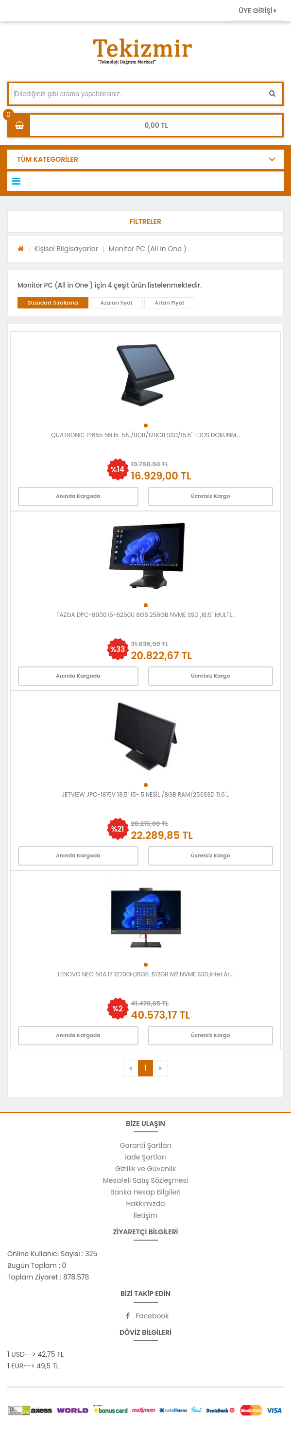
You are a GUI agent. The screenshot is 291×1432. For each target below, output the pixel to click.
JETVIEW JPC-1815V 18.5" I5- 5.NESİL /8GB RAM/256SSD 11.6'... (146, 794)
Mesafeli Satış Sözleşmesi (145, 1180)
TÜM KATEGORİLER (47, 159)
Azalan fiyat (116, 303)
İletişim (145, 1215)
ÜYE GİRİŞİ (257, 11)
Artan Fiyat (169, 303)
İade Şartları (145, 1157)
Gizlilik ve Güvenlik (145, 1169)
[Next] (160, 1068)
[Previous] (130, 1068)
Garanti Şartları (145, 1145)
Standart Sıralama (53, 303)
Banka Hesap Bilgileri (145, 1192)
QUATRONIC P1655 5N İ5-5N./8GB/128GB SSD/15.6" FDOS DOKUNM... (145, 435)
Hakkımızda (145, 1204)
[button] (145, 221)
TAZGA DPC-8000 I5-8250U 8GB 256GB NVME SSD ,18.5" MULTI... (145, 615)
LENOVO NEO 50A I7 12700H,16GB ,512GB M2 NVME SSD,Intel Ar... (146, 974)
